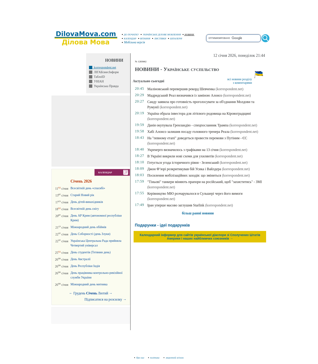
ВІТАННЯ (144, 38)
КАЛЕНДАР (129, 38)
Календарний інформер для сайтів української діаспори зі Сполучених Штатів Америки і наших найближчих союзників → (200, 236)
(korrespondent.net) (229, 89)
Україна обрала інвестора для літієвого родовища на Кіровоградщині (199, 113)
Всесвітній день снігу (84, 208)
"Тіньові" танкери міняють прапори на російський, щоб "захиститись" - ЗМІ (204, 182)
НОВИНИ (188, 34)
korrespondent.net (104, 67)
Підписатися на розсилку (106, 299)
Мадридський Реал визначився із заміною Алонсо (184, 95)
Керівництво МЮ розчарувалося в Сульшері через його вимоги (194, 193)
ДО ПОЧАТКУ (130, 34)
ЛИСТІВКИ (159, 38)
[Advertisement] (159, 13)
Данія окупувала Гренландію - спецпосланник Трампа (188, 125)
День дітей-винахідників (86, 202)
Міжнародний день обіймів (88, 227)
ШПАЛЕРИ (175, 38)
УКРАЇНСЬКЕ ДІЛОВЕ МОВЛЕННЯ (160, 34)
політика (154, 357)
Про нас (139, 357)
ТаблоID (98, 76)
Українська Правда (105, 86)
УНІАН (98, 81)
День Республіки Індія (85, 266)
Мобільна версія (133, 42)
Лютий (103, 293)
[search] (233, 38)
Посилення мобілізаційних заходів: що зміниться (184, 175)
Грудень (79, 293)
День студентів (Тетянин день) (90, 252)
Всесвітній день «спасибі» (87, 188)
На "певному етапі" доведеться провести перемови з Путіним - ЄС (197, 138)
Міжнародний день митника (88, 284)
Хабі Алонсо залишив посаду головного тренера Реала (188, 131)
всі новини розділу (239, 79)
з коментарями (242, 82)
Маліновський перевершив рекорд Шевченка (181, 89)
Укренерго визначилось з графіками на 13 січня (183, 150)
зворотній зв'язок (173, 357)
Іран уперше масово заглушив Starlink (175, 205)
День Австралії (80, 259)
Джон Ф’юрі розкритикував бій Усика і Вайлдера (184, 169)
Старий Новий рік (82, 195)
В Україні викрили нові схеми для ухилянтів (180, 156)
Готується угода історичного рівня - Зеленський (183, 162)
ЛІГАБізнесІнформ (105, 72)
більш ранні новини (198, 213)
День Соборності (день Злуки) (90, 234)
